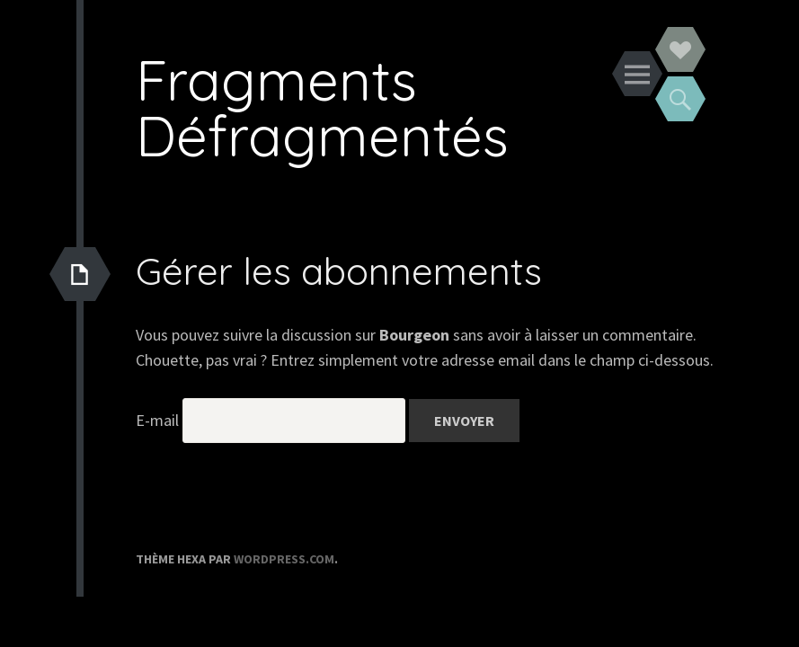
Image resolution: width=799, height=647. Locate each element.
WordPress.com (284, 559)
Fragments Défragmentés (322, 107)
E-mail (157, 420)
